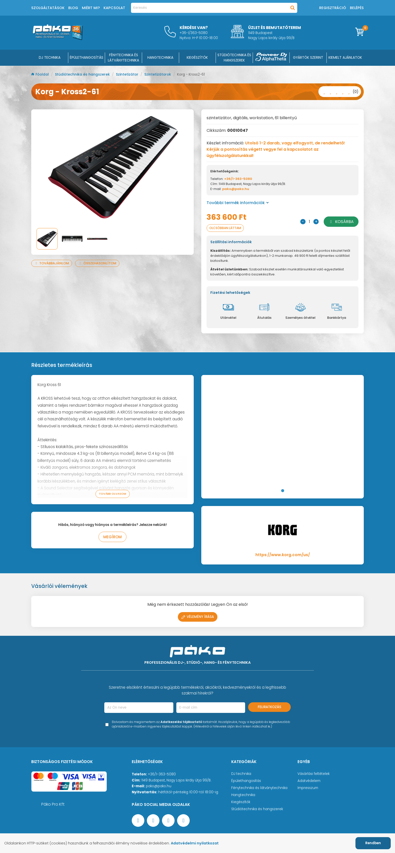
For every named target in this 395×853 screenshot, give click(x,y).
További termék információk (238, 203)
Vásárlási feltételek (314, 773)
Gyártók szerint (308, 57)
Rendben (373, 843)
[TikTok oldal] (183, 820)
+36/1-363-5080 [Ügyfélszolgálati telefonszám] (162, 774)
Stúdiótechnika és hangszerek (83, 74)
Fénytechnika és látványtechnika (259, 787)
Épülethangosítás (246, 780)
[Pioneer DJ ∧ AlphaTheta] (271, 58)
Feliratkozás (269, 707)
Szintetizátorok (158, 74)
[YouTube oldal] (153, 820)
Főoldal (40, 74)
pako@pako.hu (235, 188)
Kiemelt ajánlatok (345, 57)
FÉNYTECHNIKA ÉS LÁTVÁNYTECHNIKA (123, 57)
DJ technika (241, 773)
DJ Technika (49, 57)
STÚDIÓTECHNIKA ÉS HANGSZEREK (234, 57)
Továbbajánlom (51, 263)
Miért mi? (91, 7)
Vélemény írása (197, 616)
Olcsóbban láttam (225, 228)
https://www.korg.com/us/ (282, 554)
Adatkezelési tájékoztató (181, 722)
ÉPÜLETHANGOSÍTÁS (86, 57)
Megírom (112, 537)
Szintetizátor (127, 74)
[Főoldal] (57, 39)
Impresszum (308, 787)
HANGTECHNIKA (160, 57)
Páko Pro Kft (52, 804)
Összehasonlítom (97, 263)
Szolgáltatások (47, 7)
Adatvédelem (309, 780)
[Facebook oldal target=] (138, 820)
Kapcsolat (114, 7)
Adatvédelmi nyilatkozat (195, 843)
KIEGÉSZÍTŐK (197, 57)
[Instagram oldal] (168, 820)
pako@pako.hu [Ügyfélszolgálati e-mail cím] (158, 786)
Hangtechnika (243, 795)
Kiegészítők (240, 802)
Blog (73, 7)
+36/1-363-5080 (238, 178)
